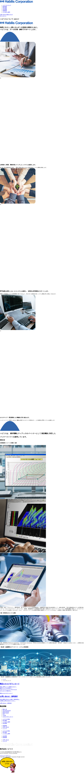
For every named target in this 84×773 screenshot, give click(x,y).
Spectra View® (6, 711)
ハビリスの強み (6, 719)
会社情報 (5, 9)
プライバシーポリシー (5, 755)
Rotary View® (6, 712)
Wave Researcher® (7, 710)
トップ (4, 679)
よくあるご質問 (6, 12)
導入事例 (5, 8)
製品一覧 (5, 709)
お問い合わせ (3, 14)
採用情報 (5, 10)
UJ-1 (4, 714)
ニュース (5, 728)
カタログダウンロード (8, 716)
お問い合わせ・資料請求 (6, 703)
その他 (4, 715)
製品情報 (5, 6)
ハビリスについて (7, 5)
